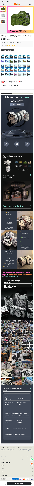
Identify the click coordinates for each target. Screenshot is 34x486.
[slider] (11, 45)
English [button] (8, 1)
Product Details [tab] (6, 92)
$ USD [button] (2, 1)
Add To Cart (19, 483)
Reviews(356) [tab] (25, 92)
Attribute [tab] (15, 92)
